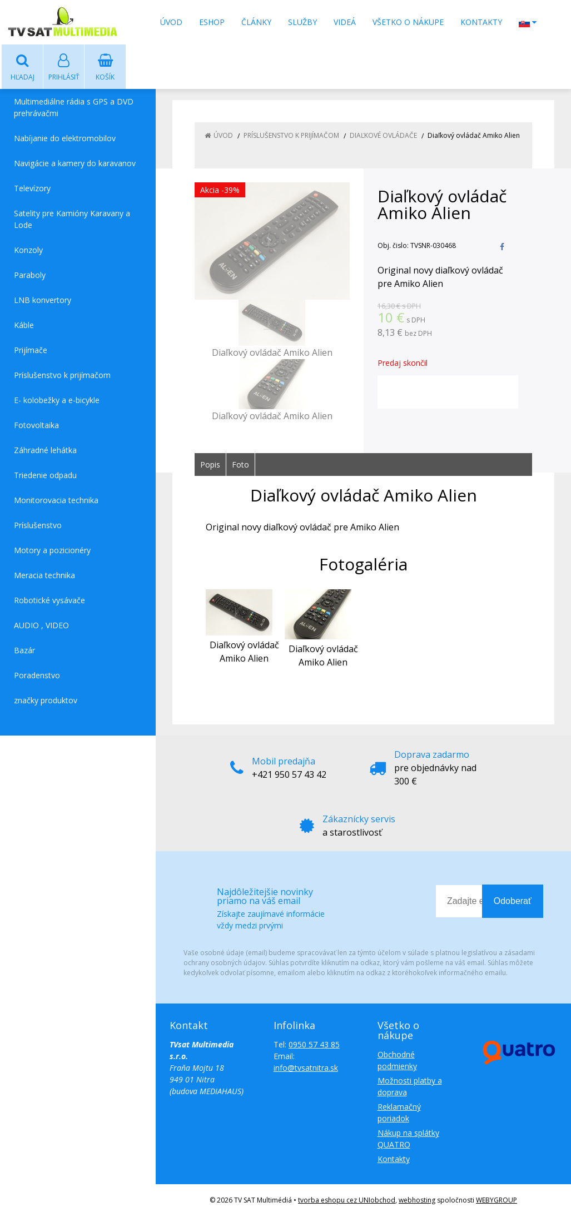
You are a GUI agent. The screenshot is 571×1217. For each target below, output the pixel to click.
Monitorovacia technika (56, 500)
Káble (24, 325)
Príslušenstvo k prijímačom (62, 375)
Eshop (212, 22)
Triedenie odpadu (45, 475)
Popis (210, 465)
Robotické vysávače (49, 600)
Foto (240, 465)
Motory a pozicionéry (52, 550)
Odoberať (513, 901)
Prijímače (30, 350)
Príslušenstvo (38, 525)
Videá (345, 22)
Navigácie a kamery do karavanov (75, 163)
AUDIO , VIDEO (41, 625)
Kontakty (481, 22)
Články (256, 22)
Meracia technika (44, 575)
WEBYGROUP (496, 1200)
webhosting (417, 1200)
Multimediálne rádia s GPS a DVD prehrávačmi (73, 108)
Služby (302, 22)
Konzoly (28, 250)
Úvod (171, 22)
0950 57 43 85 (314, 1045)
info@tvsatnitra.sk (306, 1068)
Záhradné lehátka (45, 450)
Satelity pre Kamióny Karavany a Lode (72, 219)
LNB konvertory (42, 300)
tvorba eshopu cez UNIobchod (346, 1200)
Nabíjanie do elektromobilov (65, 138)
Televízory (32, 188)
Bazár (24, 650)
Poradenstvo (37, 675)
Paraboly (30, 275)
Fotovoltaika (36, 425)
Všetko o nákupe (408, 22)
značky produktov (45, 701)
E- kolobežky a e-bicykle (57, 400)
